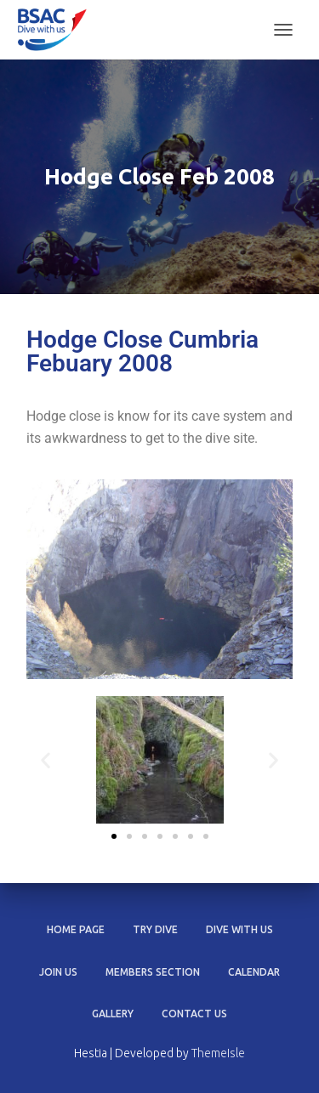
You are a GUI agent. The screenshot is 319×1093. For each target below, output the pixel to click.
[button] (45, 760)
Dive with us (239, 929)
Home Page (76, 929)
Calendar (254, 971)
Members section (152, 971)
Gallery (113, 1013)
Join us (58, 971)
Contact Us (194, 1013)
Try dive (155, 929)
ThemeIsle (218, 1053)
